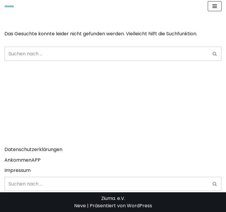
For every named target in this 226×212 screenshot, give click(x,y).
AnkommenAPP (22, 160)
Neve (80, 205)
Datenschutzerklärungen (33, 149)
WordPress (139, 205)
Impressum (17, 170)
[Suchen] (106, 54)
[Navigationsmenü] (215, 6)
